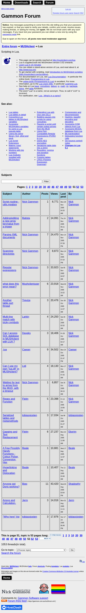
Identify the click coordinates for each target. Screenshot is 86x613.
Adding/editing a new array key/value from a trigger (11, 222)
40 (48, 187)
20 (40, 187)
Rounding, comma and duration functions (45, 152)
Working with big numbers (16, 151)
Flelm (25, 399)
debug (53, 86)
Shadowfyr (74, 484)
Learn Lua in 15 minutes (30, 65)
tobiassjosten (29, 415)
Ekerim (72, 431)
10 (36, 187)
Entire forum (9, 46)
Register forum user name (63, 13)
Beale (25, 448)
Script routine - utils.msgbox (11, 203)
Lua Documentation (57, 77)
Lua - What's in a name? (50, 95)
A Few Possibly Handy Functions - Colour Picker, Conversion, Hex (11, 455)
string (21, 88)
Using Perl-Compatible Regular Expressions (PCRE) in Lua (46, 135)
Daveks (26, 333)
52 (77, 187)
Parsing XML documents (10, 236)
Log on (68, 9)
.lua (5, 349)
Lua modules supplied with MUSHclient (15, 157)
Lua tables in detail (17, 114)
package (73, 86)
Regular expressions (9, 269)
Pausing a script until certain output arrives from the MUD (46, 126)
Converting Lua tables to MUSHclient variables (18, 119)
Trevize (26, 300)
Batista (26, 218)
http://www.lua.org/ (27, 69)
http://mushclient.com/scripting (33, 74)
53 (81, 187)
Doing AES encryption (42, 142)
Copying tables (44, 157)
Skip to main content (7, 8)
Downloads (21, 2)
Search (37, 2)
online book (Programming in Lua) (38, 81)
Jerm (25, 500)
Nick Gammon (30, 201)
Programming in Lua (40, 79)
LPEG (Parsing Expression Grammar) (44, 162)
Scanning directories (8, 252)
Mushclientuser (30, 283)
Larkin (25, 316)
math (62, 86)
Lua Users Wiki (46, 84)
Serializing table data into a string (46, 146)
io (58, 86)
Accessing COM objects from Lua (72, 125)
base (37, 86)
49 (65, 187)
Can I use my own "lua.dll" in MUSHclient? (11, 369)
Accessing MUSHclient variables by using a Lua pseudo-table (18, 127)
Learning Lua (71, 84)
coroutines (45, 86)
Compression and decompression (73, 113)
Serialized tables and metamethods (10, 418)
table (31, 88)
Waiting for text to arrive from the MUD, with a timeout (11, 386)
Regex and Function (9, 400)
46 (53, 187)
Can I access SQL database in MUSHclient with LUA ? (11, 337)
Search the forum (11, 553)
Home (6, 2)
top (82, 562)
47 (57, 187)
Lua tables (13, 112)
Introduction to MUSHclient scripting (66, 72)
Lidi (24, 366)
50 (70, 187)
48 (61, 187)
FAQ (81, 13)
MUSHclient (27, 46)
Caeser (26, 349)
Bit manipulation (72, 133)
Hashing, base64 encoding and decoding (72, 119)
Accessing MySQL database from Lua (73, 130)
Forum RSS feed (17, 601)
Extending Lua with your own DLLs (45, 113)
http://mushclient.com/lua (64, 60)
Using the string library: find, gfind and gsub (18, 136)
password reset (10, 34)
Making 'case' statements (15, 146)
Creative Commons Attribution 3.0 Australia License (61, 571)
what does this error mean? (11, 285)
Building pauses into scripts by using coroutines (46, 119)
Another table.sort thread (8, 303)
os (67, 86)
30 (44, 187)
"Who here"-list (11, 516)
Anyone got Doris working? (11, 485)
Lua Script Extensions (14, 142)
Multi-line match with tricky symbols (11, 319)
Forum (50, 2)
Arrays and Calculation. (9, 501)
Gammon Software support (33, 598)
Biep (24, 484)
